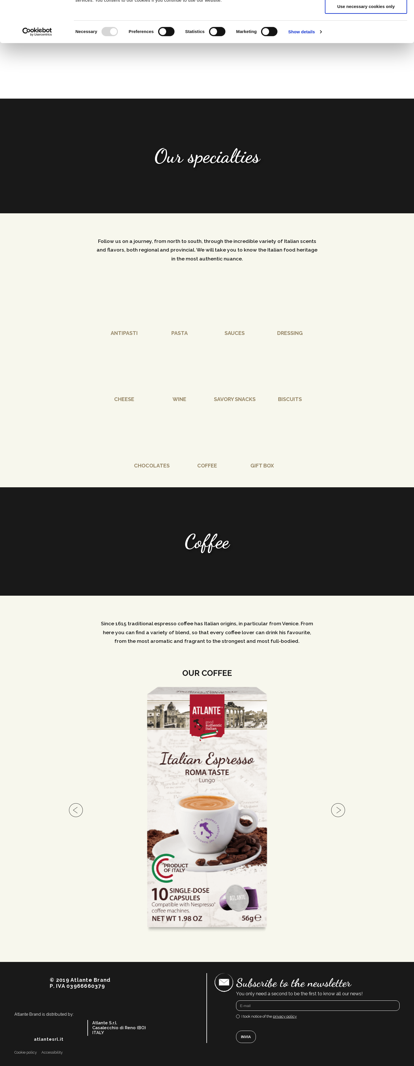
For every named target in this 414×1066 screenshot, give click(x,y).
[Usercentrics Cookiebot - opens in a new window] (37, 73)
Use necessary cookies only (366, 47)
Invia (246, 1045)
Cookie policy (25, 1061)
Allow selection (366, 31)
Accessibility (52, 1061)
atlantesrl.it (49, 1047)
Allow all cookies (366, 14)
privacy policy (285, 1025)
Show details (301, 73)
